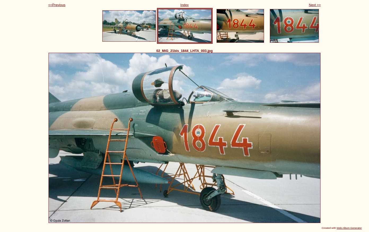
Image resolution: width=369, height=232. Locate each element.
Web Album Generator (349, 227)
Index (184, 5)
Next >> (315, 5)
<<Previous (56, 5)
